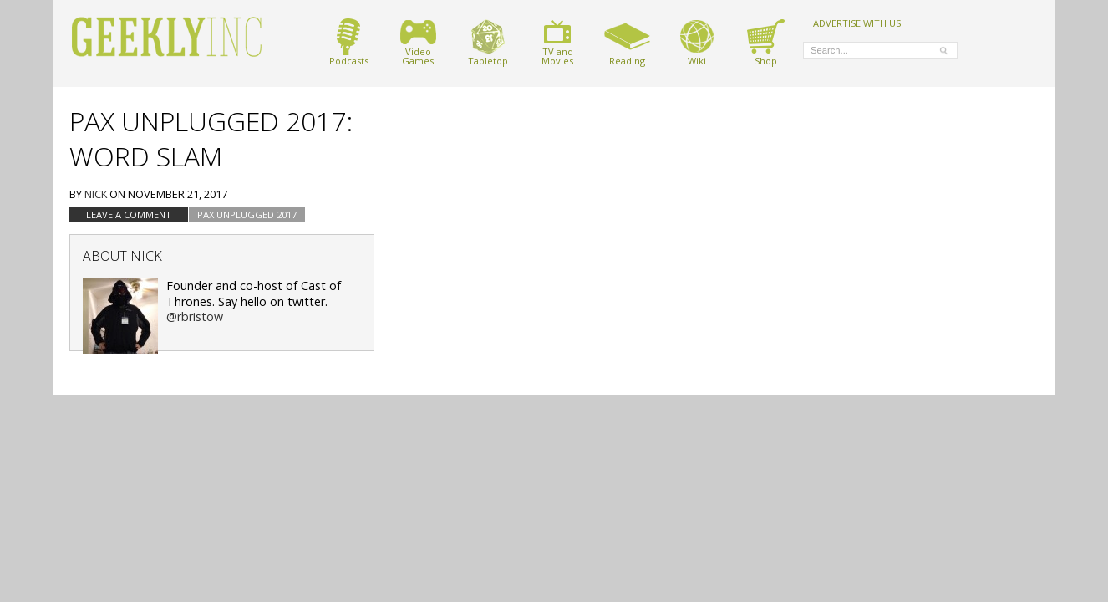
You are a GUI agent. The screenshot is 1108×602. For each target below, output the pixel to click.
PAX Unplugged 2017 (247, 214)
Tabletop (488, 42)
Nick (95, 194)
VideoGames (418, 42)
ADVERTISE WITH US (857, 22)
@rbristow (194, 316)
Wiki (697, 42)
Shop (766, 42)
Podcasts (348, 42)
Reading (627, 42)
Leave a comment (128, 214)
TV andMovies (557, 42)
